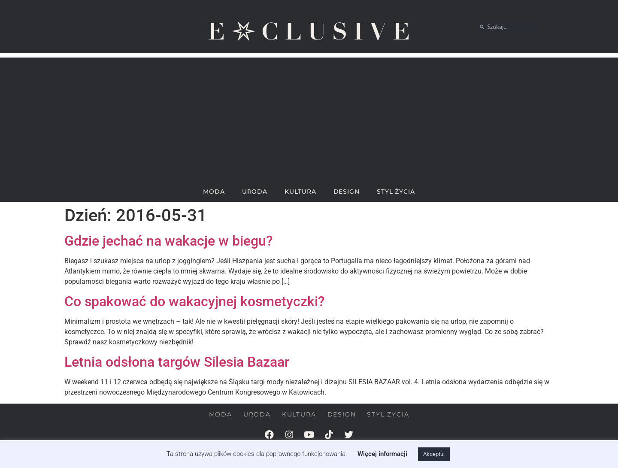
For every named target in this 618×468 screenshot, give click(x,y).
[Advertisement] (309, 118)
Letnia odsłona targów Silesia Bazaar (176, 362)
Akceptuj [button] (434, 454)
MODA (214, 191)
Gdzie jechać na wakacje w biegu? (168, 241)
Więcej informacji (382, 454)
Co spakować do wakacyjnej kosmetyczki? (194, 301)
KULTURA (300, 191)
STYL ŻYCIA (396, 191)
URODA (255, 191)
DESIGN (346, 191)
